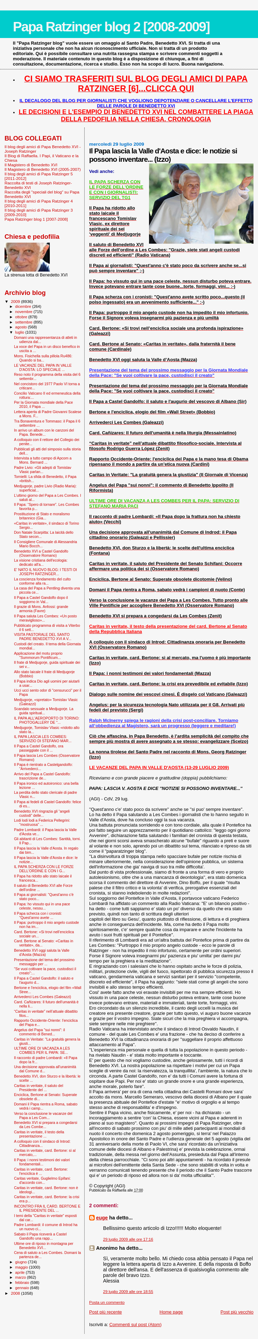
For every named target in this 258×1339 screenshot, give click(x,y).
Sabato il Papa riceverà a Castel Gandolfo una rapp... (40, 1236)
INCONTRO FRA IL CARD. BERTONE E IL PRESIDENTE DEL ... (47, 1208)
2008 (16, 1293)
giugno (21, 1262)
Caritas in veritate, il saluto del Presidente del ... (38, 1087)
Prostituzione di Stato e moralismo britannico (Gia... (42, 516)
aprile (20, 1272)
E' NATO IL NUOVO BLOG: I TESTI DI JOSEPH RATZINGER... (45, 572)
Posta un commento (107, 1302)
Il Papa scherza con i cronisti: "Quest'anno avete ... (38, 915)
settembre (24, 322)
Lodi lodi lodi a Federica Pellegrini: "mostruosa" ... (42, 822)
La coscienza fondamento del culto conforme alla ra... (42, 581)
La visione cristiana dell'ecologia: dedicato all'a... (41, 562)
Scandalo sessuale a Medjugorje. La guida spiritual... (43, 711)
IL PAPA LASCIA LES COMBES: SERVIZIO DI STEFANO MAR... (42, 739)
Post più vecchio (236, 1312)
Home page (171, 1312)
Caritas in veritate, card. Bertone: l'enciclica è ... (41, 1171)
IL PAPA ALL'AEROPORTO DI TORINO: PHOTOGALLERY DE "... (46, 720)
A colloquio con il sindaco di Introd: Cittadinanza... (42, 1143)
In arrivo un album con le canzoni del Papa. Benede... (44, 432)
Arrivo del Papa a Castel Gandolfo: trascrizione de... (42, 776)
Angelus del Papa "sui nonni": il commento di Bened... (39, 1032)
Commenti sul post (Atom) (135, 1324)
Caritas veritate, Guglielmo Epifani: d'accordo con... (42, 1180)
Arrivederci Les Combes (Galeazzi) (42, 997)
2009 (16, 301)
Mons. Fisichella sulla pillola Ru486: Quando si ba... (43, 358)
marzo (21, 1277)
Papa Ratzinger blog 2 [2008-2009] (111, 26)
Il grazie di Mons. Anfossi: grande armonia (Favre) (41, 608)
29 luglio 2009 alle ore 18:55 (128, 1291)
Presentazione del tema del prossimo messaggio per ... (44, 962)
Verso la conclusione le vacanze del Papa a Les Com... (43, 1115)
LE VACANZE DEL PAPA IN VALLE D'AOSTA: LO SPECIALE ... (43, 367)
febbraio (22, 1282)
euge (102, 1217)
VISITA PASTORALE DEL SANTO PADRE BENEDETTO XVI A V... (42, 636)
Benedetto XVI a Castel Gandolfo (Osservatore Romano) (41, 553)
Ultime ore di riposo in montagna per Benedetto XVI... (43, 1245)
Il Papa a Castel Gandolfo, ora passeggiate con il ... (38, 748)
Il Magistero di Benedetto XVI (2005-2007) (43, 169)
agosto (21, 327)
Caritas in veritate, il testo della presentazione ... (39, 1134)
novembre (24, 312)
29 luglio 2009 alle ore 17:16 (128, 1239)
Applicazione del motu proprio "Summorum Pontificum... (38, 655)
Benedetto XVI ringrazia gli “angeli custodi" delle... (42, 813)
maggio (22, 1267)
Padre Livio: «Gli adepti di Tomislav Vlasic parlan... (42, 469)
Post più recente (105, 1312)
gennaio (22, 1288)
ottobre (22, 317)
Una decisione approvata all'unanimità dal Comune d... (45, 1069)
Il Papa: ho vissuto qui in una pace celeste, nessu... (42, 906)
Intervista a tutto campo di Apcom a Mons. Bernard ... (42, 460)
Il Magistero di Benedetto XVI (31, 164)
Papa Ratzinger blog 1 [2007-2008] (36, 219)
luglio (20, 332)
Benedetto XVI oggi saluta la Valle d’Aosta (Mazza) (41, 952)
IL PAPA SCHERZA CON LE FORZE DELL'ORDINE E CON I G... (43, 869)
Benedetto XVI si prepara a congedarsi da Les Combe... (45, 1124)
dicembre (23, 306)
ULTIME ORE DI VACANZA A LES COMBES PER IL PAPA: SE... (42, 1050)
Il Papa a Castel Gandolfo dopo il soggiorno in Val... (41, 599)
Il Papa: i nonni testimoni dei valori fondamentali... (42, 1162)
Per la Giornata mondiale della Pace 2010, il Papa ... (43, 404)
